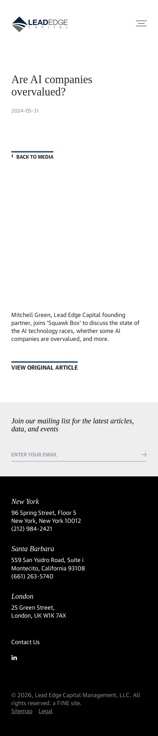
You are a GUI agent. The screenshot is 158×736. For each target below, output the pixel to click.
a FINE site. (67, 702)
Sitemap (21, 710)
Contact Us (25, 642)
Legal (46, 710)
